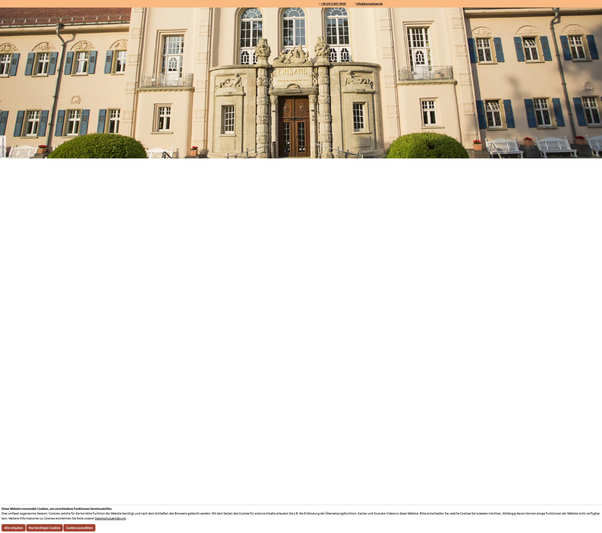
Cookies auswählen (79, 528)
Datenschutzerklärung (110, 518)
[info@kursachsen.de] (369, 4)
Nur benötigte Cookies (44, 528)
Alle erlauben (13, 528)
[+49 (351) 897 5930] (332, 4)
